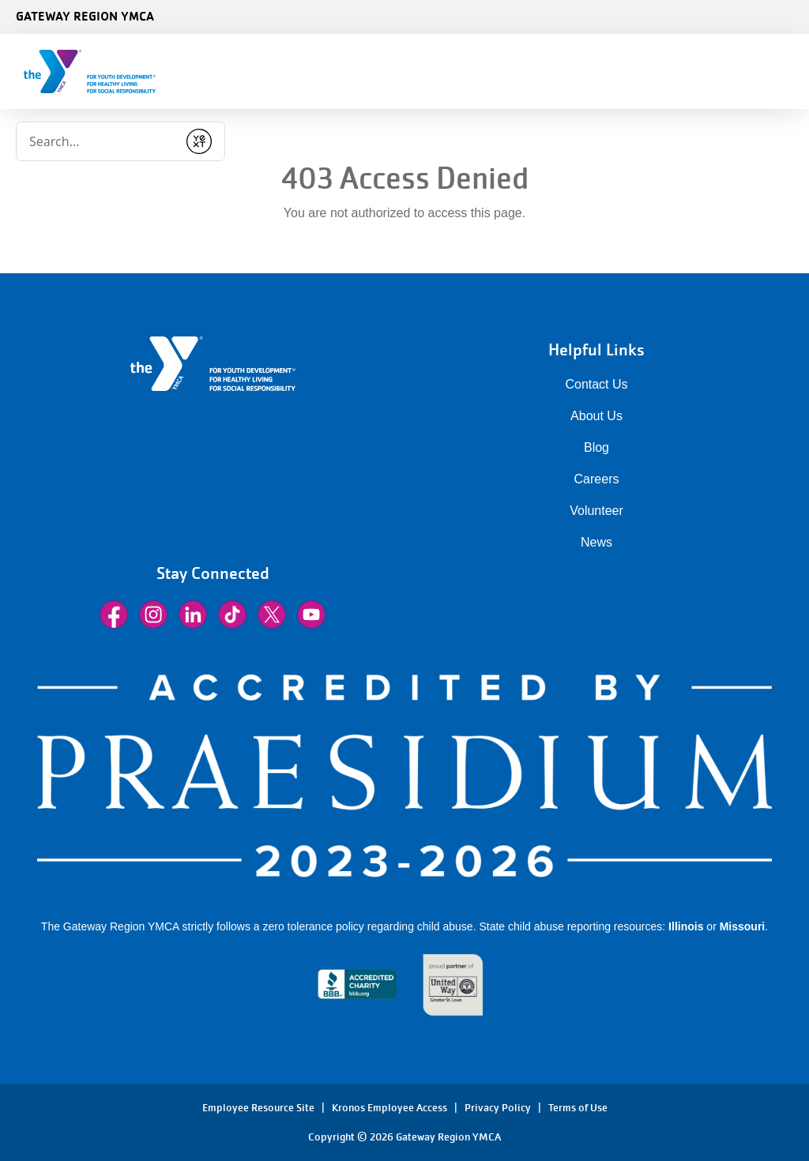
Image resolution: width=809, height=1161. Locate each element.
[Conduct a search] (97, 141)
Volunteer (596, 510)
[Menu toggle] (784, 66)
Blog (596, 447)
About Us (596, 416)
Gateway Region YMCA (85, 16)
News (596, 542)
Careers (596, 479)
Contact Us (596, 384)
